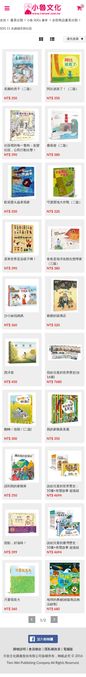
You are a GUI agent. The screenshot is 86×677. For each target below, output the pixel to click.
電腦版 (68, 649)
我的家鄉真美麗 (58, 429)
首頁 (3, 20)
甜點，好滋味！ (15, 543)
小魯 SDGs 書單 (37, 20)
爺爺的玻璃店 (56, 316)
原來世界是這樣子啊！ (20, 259)
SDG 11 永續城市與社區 (16, 28)
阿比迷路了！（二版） (63, 89)
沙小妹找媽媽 (13, 316)
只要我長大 (12, 599)
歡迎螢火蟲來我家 (17, 202)
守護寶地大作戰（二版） (64, 202)
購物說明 (19, 649)
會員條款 (35, 649)
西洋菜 (9, 372)
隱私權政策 (52, 649)
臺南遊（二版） (58, 145)
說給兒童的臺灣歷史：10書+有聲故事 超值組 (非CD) (63, 547)
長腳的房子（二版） (18, 89)
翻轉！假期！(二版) (18, 429)
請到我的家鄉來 (15, 486)
